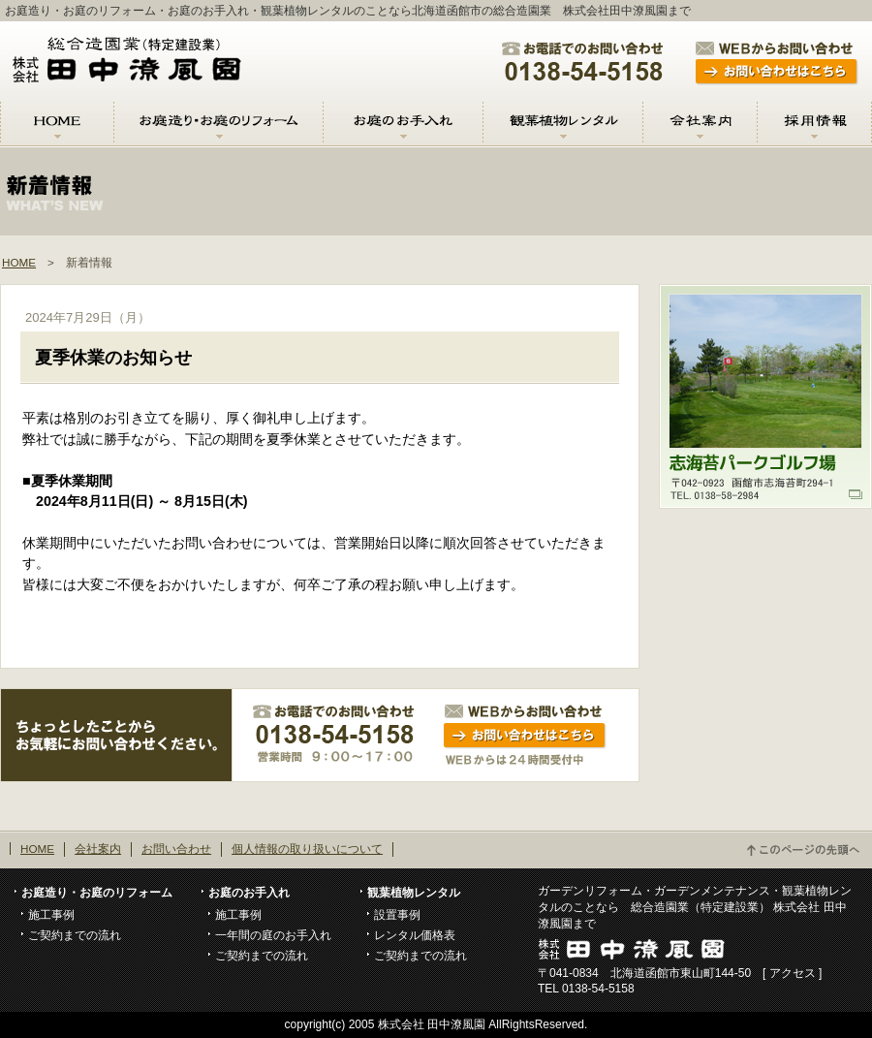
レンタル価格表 (414, 934)
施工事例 (51, 914)
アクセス (792, 973)
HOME (19, 262)
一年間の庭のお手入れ (273, 934)
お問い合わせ (176, 848)
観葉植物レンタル (413, 892)
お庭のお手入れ (249, 892)
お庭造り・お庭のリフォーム (96, 892)
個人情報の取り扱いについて (307, 848)
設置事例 (397, 914)
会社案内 (98, 848)
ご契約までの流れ (74, 934)
